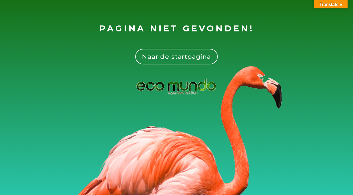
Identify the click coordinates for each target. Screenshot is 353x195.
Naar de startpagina (176, 56)
